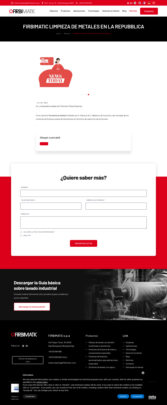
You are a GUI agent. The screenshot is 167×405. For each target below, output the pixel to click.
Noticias (133, 11)
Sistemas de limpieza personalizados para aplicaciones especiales (103, 360)
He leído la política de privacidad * (39, 232)
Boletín (27, 235)
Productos (65, 11)
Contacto (149, 11)
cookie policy (42, 382)
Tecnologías (93, 11)
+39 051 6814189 (84, 3)
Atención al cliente (110, 11)
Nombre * (25, 187)
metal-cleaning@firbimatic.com (25, 3)
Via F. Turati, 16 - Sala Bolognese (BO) (58, 3)
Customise (30, 396)
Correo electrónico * (95, 200)
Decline (123, 396)
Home (58, 33)
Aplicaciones (79, 11)
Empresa (54, 11)
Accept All (137, 396)
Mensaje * (25, 214)
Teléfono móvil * (28, 200)
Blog (124, 11)
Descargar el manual (134, 367)
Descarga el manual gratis (32, 306)
